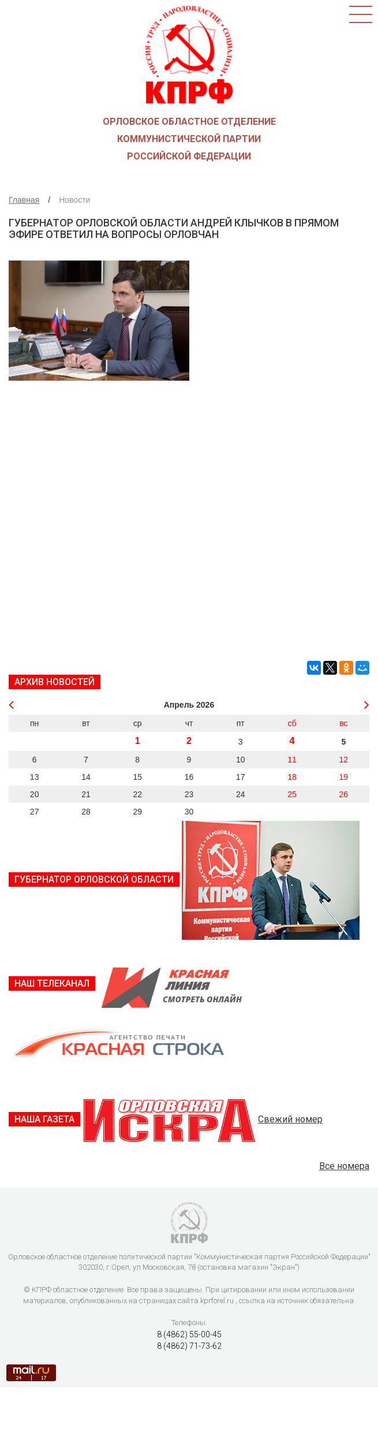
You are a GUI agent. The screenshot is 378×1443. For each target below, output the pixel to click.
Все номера (344, 1166)
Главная (24, 199)
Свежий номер (290, 1119)
